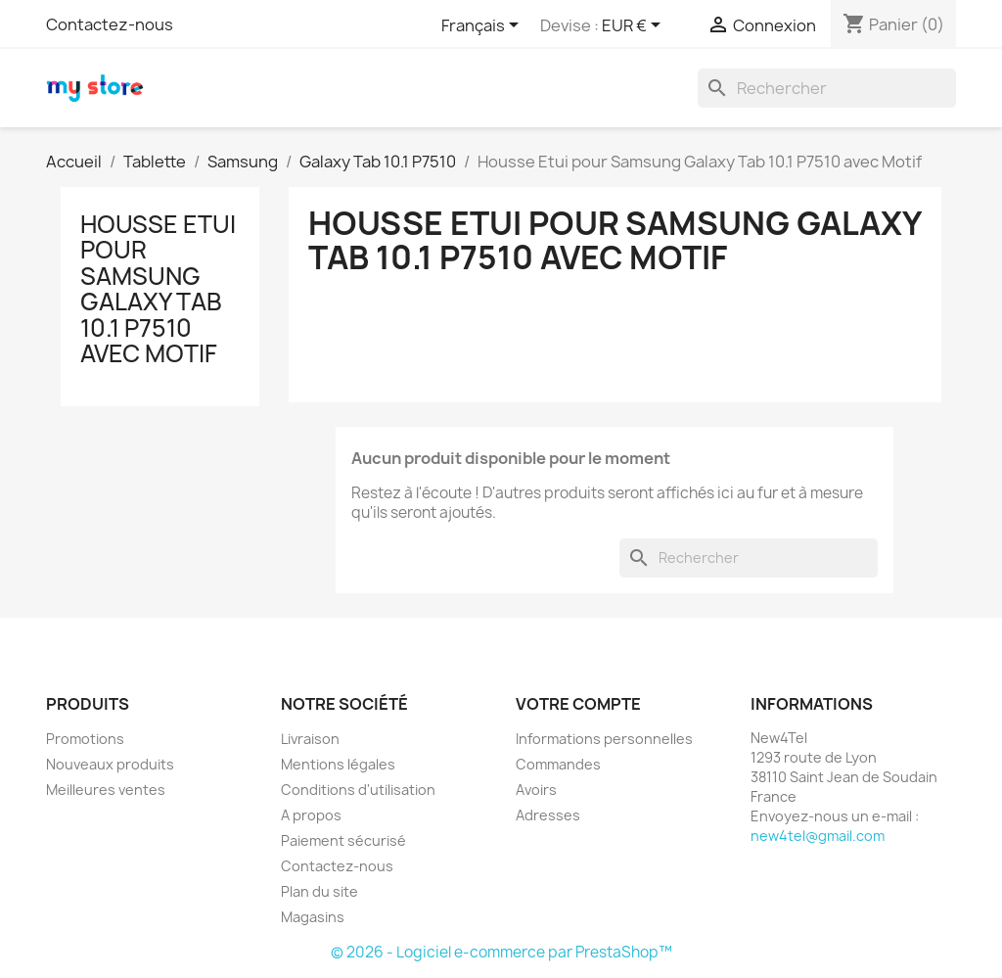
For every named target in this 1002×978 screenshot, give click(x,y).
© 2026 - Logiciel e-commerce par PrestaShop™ (501, 952)
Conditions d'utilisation (358, 789)
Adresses (548, 815)
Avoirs (536, 789)
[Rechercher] (827, 88)
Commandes (558, 764)
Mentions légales (338, 764)
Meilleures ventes (105, 789)
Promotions (85, 738)
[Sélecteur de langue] (483, 26)
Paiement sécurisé (343, 840)
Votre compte (578, 704)
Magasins (312, 917)
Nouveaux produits (110, 764)
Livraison (310, 738)
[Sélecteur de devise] (634, 26)
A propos (311, 815)
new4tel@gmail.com (818, 835)
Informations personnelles (604, 738)
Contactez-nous (109, 24)
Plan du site (319, 891)
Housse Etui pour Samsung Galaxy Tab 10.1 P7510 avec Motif (158, 289)
